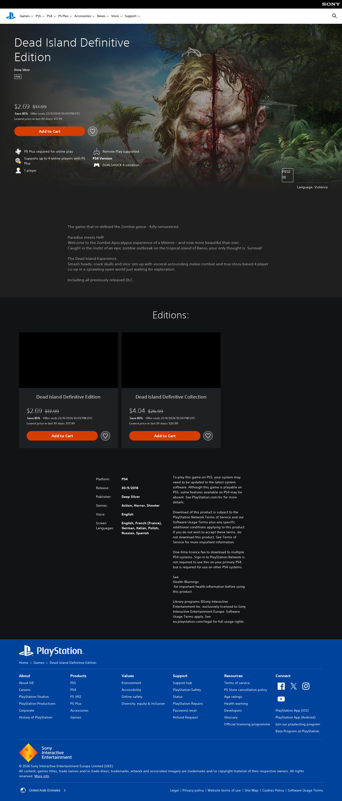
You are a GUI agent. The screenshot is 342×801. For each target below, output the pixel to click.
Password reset (185, 710)
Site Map (251, 790)
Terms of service (237, 683)
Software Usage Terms (305, 790)
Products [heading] (78, 675)
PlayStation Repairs (188, 703)
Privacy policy (193, 790)
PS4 (49, 16)
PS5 (38, 16)
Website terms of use (224, 790)
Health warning (236, 703)
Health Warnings (186, 582)
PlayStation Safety (187, 690)
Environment (131, 683)
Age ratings (233, 696)
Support (131, 16)
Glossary (231, 717)
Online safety (132, 696)
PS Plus (63, 16)
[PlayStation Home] (11, 16)
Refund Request (185, 717)
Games (25, 16)
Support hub (182, 683)
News (101, 16)
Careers (25, 690)
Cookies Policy (273, 790)
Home (23, 662)
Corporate (26, 710)
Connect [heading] (283, 675)
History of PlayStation (35, 717)
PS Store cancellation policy (245, 690)
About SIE (26, 683)
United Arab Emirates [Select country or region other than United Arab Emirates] (43, 790)
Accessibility (131, 690)
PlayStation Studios (34, 696)
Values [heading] (128, 675)
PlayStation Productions (37, 703)
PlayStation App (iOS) (292, 710)
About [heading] (24, 675)
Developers (233, 710)
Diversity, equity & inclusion (143, 703)
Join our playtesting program (298, 724)
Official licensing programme (247, 724)
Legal (174, 790)
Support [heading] (180, 675)
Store (115, 16)
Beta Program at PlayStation (297, 731)
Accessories (82, 16)
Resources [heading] (233, 675)
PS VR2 (75, 696)
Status (178, 696)
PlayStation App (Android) (295, 717)
